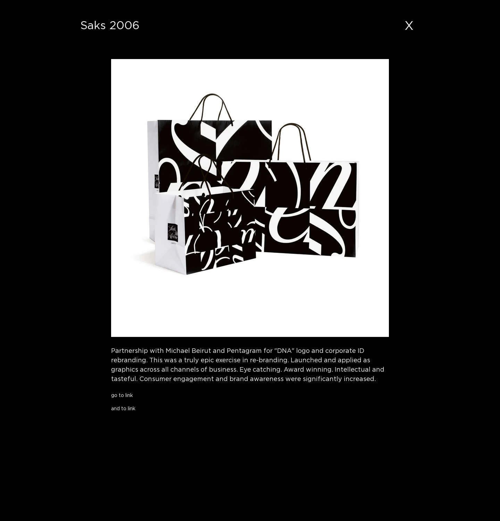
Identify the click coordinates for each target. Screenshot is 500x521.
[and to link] (165, 408)
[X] (409, 25)
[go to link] (165, 395)
